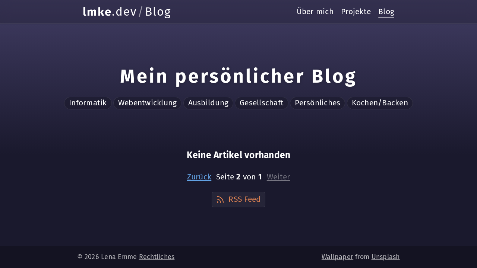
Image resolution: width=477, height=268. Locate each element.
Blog (386, 11)
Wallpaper (337, 257)
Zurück (199, 177)
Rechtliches (157, 257)
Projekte (356, 11)
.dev (110, 12)
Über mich (315, 11)
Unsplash (386, 257)
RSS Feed (238, 199)
